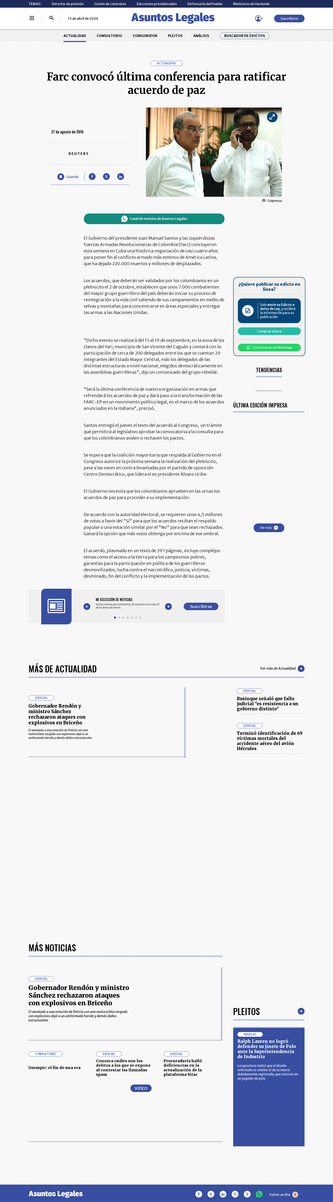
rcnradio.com (288, 1183)
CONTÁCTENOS (127, 1122)
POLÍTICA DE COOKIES (133, 1156)
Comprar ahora (269, 331)
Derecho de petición (68, 4)
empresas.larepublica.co (140, 1183)
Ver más (269, 528)
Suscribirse (289, 18)
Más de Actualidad (62, 668)
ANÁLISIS (201, 36)
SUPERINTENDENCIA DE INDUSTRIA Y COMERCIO (189, 1156)
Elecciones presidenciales (157, 4)
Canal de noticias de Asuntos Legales (154, 219)
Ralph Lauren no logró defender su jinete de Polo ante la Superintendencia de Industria (266, 915)
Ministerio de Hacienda (251, 4)
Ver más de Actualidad (282, 668)
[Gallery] (127, 603)
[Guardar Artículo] (68, 176)
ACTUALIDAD (74, 36)
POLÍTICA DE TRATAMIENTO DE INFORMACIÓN (192, 1144)
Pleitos (246, 877)
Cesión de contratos (110, 4)
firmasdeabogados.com (200, 1183)
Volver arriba (283, 1061)
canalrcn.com (249, 1183)
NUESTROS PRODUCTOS (134, 1133)
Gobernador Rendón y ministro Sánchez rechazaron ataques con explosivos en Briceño (57, 714)
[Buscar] (51, 18)
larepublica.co (45, 1183)
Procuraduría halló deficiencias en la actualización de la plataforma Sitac (183, 933)
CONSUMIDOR (145, 36)
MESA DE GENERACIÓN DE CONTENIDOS (187, 1122)
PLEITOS (175, 36)
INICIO (34, 1120)
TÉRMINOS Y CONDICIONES (137, 1144)
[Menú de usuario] (258, 18)
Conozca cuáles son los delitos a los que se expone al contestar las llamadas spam (123, 933)
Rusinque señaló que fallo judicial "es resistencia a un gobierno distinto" (267, 703)
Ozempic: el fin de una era (54, 933)
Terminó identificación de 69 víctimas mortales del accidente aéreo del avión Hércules (269, 741)
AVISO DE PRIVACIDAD (187, 1133)
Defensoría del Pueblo (205, 4)
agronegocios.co (87, 1183)
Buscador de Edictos (244, 36)
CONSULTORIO (109, 36)
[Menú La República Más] (31, 18)
